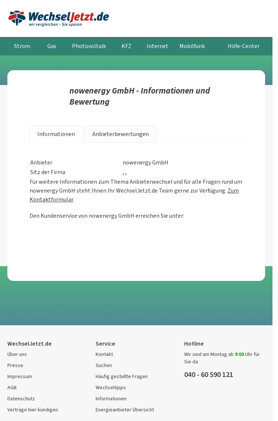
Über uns (17, 354)
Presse (15, 365)
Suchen (104, 365)
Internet (157, 46)
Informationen (111, 398)
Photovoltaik (89, 46)
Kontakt (104, 354)
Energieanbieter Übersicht (125, 409)
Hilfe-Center (244, 46)
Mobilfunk (192, 46)
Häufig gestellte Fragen (122, 376)
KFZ (126, 46)
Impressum (19, 376)
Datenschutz (21, 398)
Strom (22, 46)
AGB (12, 387)
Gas (51, 46)
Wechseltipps (111, 387)
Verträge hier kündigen (32, 409)
